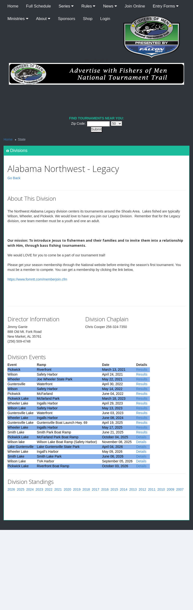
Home (12, 6)
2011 (151, 489)
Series (66, 6)
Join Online (135, 6)
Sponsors (66, 18)
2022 (48, 489)
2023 (39, 489)
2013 (133, 489)
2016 (105, 489)
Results (142, 369)
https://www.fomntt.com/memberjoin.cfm (37, 279)
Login (105, 18)
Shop (88, 18)
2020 (67, 489)
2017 (95, 489)
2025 (20, 489)
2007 (180, 489)
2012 (142, 489)
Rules (88, 6)
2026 (11, 489)
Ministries (17, 18)
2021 (58, 489)
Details (141, 437)
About (43, 18)
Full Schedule (38, 6)
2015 (114, 489)
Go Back (13, 178)
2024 (30, 489)
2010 (161, 489)
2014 (123, 489)
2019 (77, 489)
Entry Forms (166, 6)
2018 (86, 489)
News (110, 6)
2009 (170, 489)
